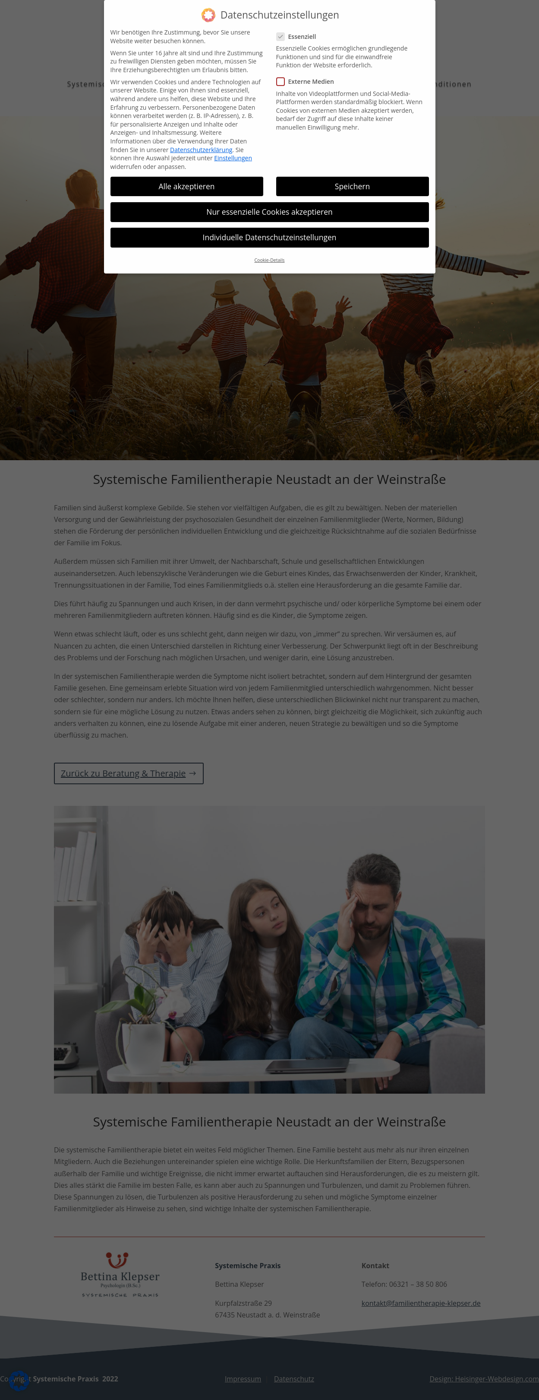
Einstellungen (233, 150)
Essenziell (300, 28)
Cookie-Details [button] (269, 252)
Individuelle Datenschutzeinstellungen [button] (270, 229)
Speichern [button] (352, 178)
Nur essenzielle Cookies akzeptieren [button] (269, 203)
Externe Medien (308, 74)
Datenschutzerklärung (201, 141)
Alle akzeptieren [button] (186, 178)
